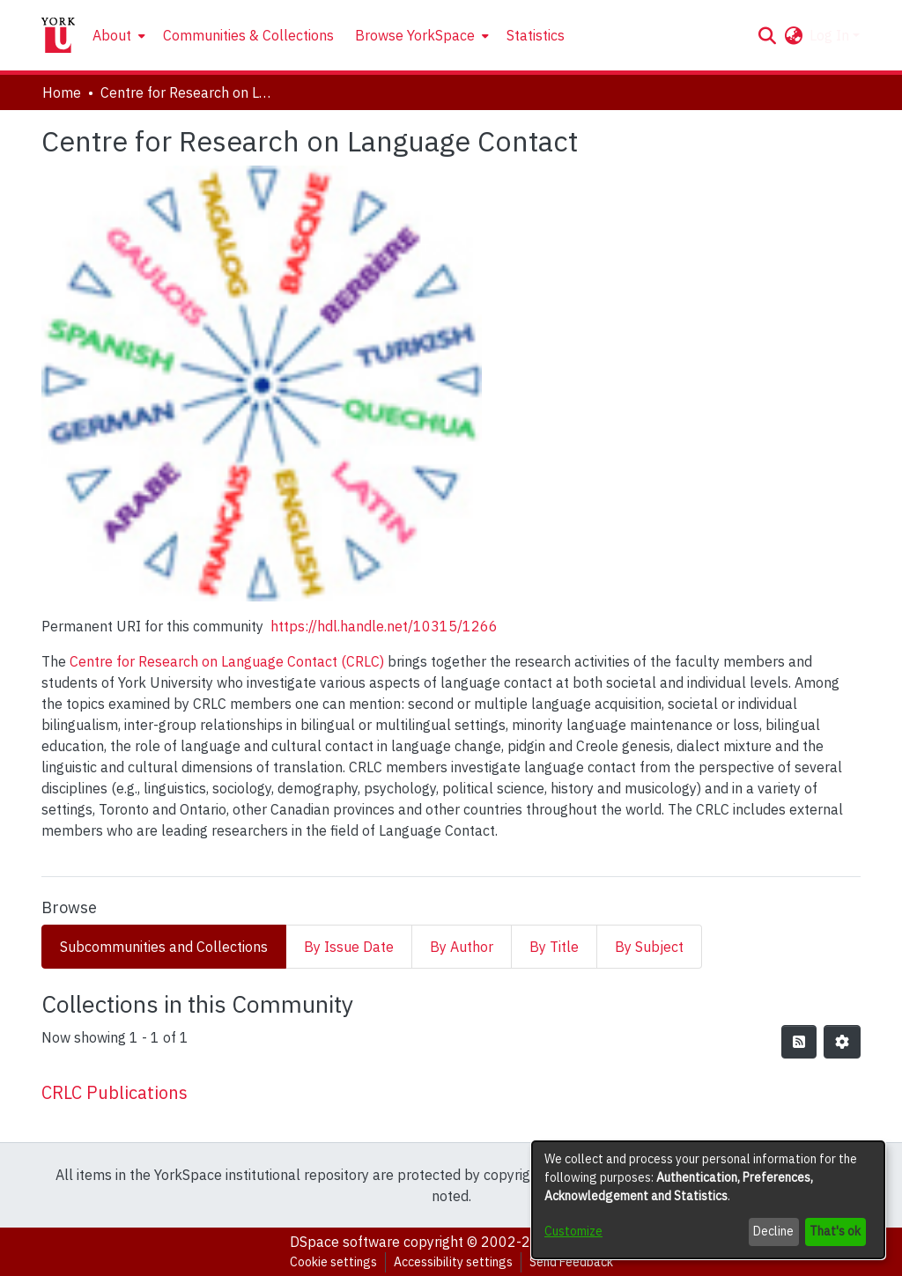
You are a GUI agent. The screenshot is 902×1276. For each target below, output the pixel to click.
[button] (767, 35)
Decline (773, 1231)
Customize (573, 1231)
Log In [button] (831, 35)
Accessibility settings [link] (453, 1262)
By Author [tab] (461, 946)
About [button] (111, 35)
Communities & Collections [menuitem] (248, 35)
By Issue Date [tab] (349, 946)
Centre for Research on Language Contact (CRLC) (227, 661)
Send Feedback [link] (571, 1262)
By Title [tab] (554, 946)
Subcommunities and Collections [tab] (164, 946)
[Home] (58, 35)
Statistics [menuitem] (535, 35)
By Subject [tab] (649, 946)
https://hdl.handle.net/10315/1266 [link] (384, 626)
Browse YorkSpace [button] (415, 35)
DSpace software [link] (345, 1241)
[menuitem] (117, 35)
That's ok (835, 1231)
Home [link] (61, 92)
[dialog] (708, 1199)
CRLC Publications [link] (114, 1092)
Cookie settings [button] (333, 1262)
